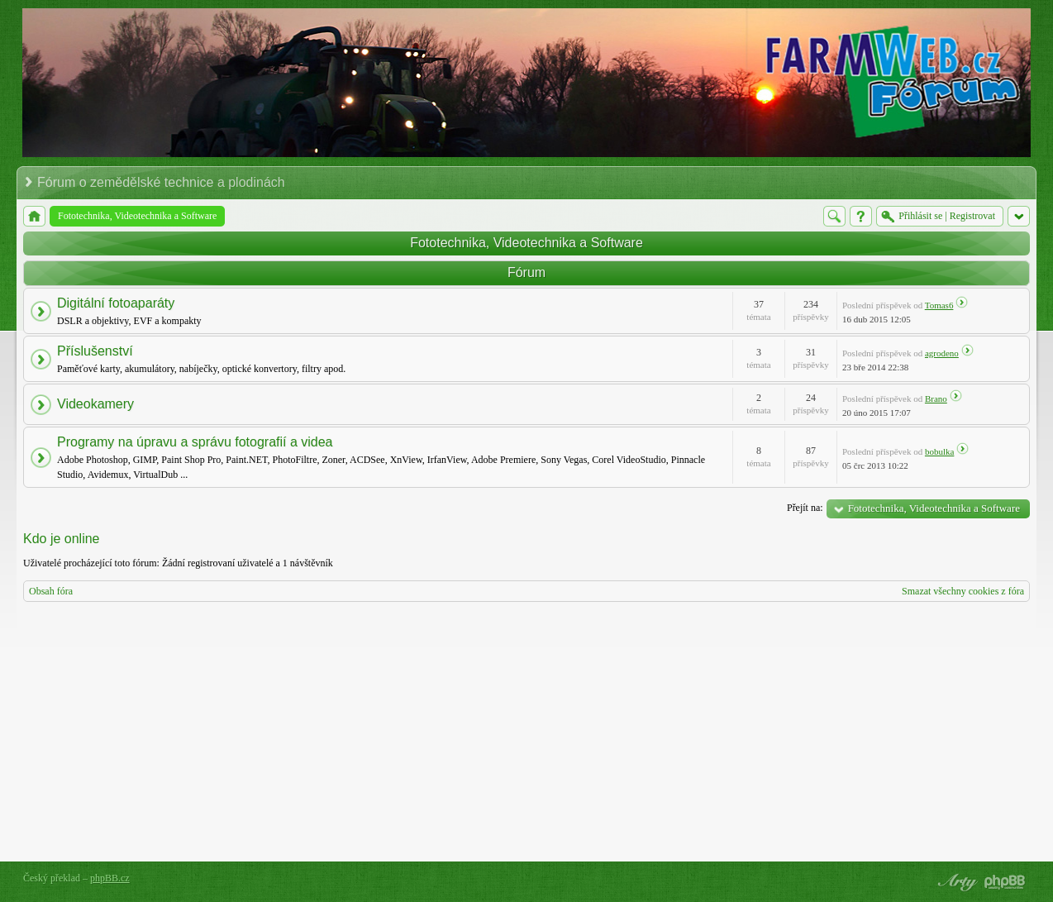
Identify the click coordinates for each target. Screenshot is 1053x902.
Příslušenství (95, 351)
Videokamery (95, 404)
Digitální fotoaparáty (115, 303)
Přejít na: (805, 507)
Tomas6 (939, 305)
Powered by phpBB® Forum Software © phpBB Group (1005, 882)
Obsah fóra (51, 591)
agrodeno (942, 353)
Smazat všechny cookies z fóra (963, 591)
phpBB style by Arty (955, 882)
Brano (936, 398)
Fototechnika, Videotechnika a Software (526, 243)
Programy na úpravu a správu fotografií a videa (195, 442)
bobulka (939, 451)
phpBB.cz (110, 878)
